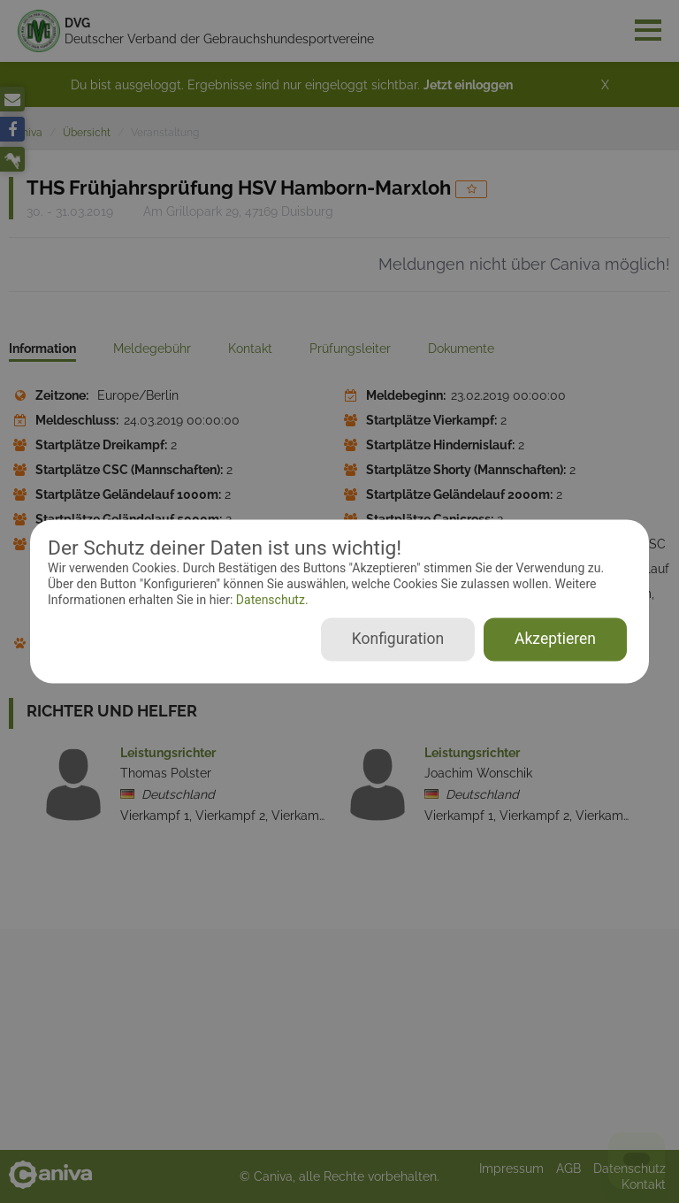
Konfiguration (398, 639)
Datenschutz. (270, 600)
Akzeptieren (555, 639)
